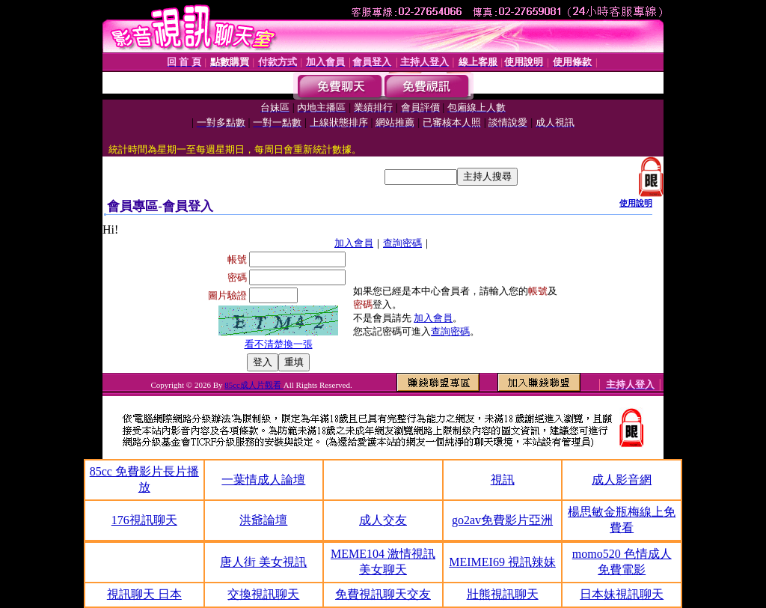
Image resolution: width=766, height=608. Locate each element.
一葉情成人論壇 (263, 479)
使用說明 (635, 202)
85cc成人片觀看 (254, 384)
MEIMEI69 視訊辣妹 (502, 562)
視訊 (503, 479)
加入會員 (353, 243)
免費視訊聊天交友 (383, 594)
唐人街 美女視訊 (263, 562)
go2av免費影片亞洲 (502, 520)
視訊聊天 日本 (144, 594)
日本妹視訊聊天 (622, 594)
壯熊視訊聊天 (503, 594)
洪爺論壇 (263, 520)
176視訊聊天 (144, 520)
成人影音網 (622, 479)
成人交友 (383, 520)
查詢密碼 (402, 243)
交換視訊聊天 (263, 594)
